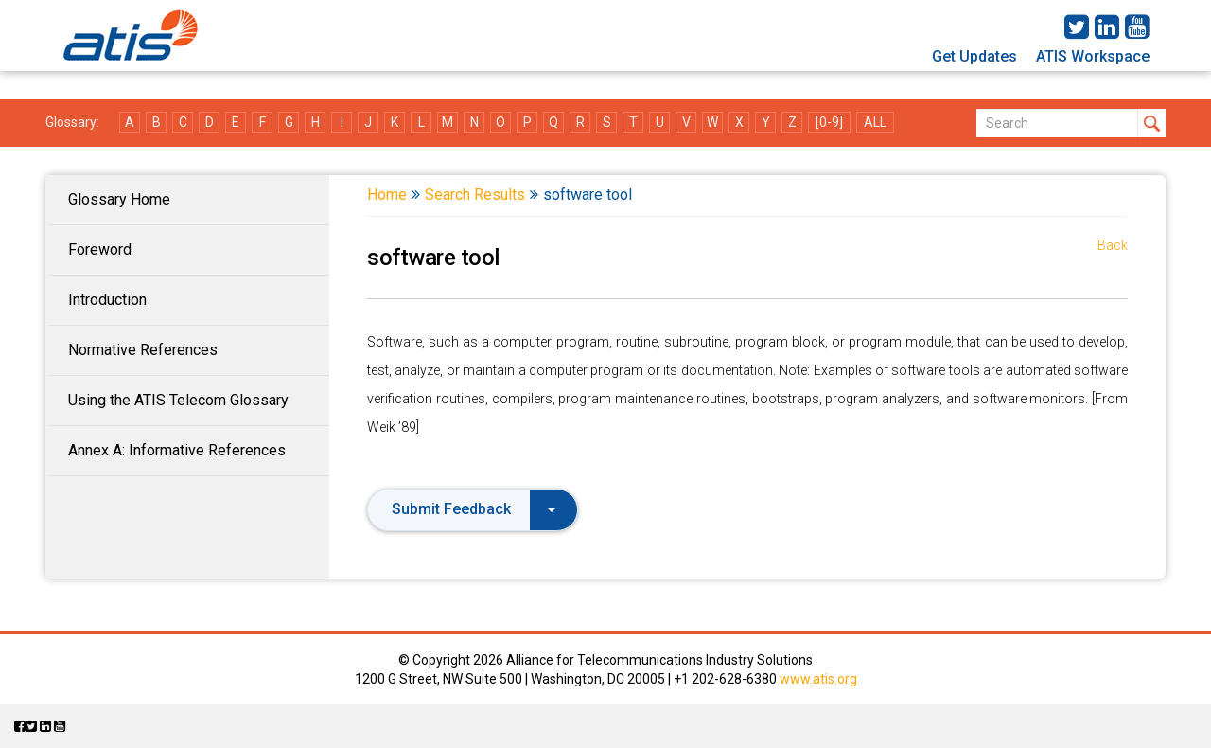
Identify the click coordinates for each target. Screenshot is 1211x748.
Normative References (143, 350)
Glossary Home (119, 199)
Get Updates (974, 56)
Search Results (475, 195)
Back (1112, 245)
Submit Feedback (473, 509)
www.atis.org (818, 678)
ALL (875, 122)
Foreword (100, 249)
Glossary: (72, 122)
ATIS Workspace (1093, 56)
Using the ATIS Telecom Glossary (178, 400)
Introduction (107, 300)
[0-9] (829, 122)
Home (387, 195)
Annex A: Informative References (177, 450)
